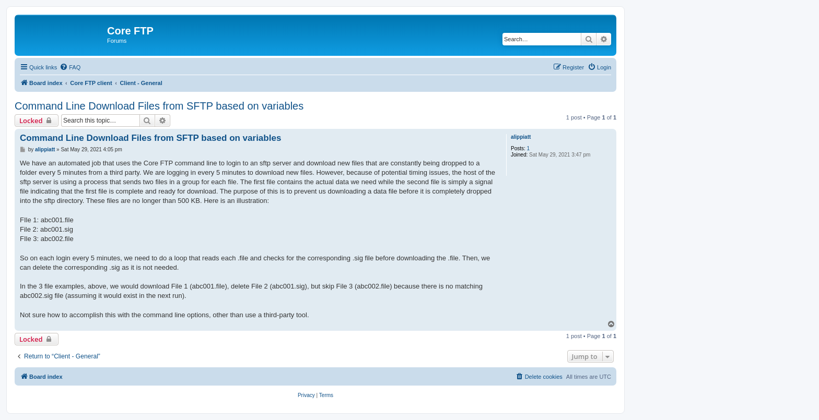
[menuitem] (70, 67)
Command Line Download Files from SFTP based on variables (159, 106)
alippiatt (521, 137)
